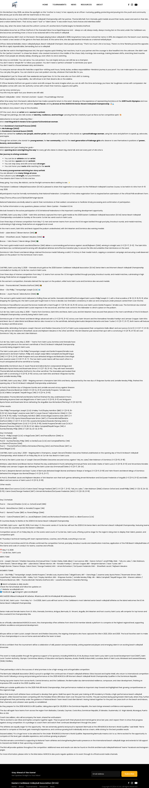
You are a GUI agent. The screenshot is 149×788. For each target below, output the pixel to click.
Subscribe (129, 774)
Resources (86, 4)
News (73, 4)
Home (45, 4)
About (99, 4)
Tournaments (59, 4)
